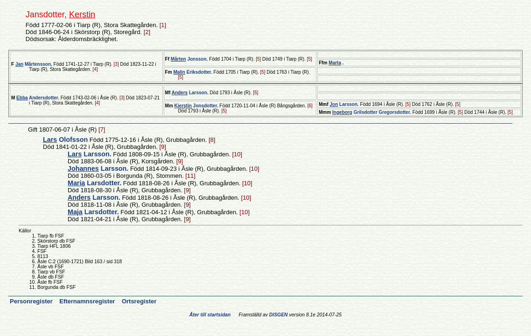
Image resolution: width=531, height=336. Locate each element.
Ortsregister (139, 301)
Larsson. (190, 92)
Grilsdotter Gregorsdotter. (371, 112)
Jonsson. (189, 59)
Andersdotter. (37, 97)
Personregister (32, 301)
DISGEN (278, 314)
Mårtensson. (33, 64)
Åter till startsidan (210, 314)
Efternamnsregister (88, 301)
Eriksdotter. (192, 72)
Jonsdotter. (196, 105)
